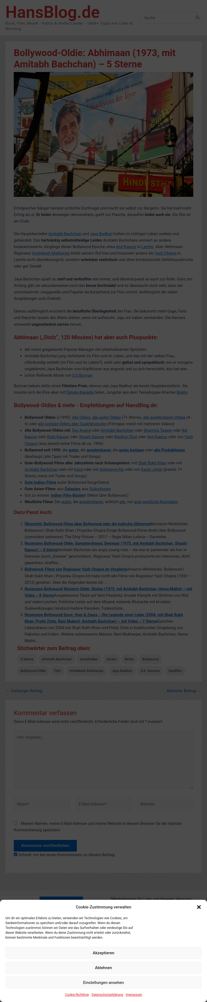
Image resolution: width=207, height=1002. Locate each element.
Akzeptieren (103, 967)
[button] (199, 921)
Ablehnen (103, 982)
